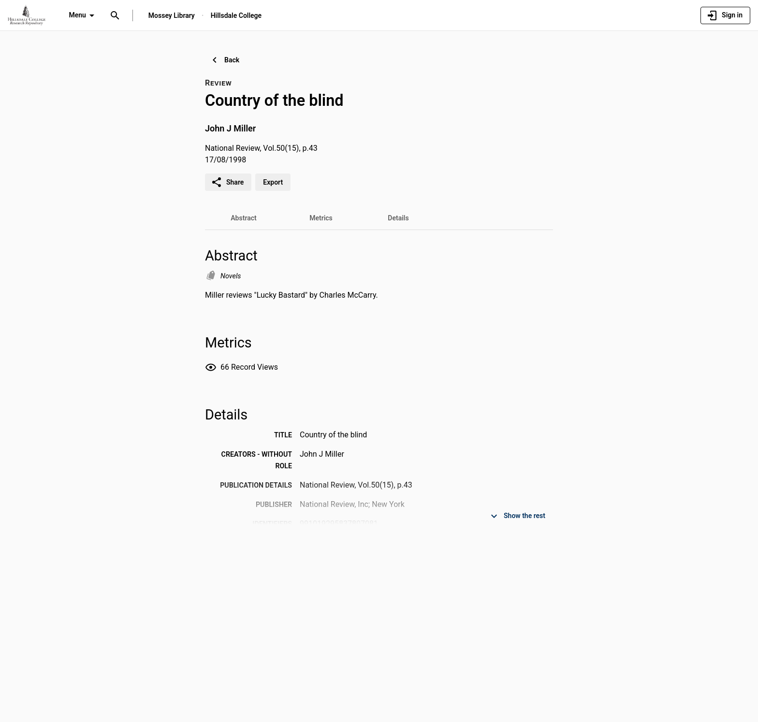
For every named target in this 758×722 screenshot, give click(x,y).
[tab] (243, 218)
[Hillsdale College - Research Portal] (26, 15)
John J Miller (230, 128)
